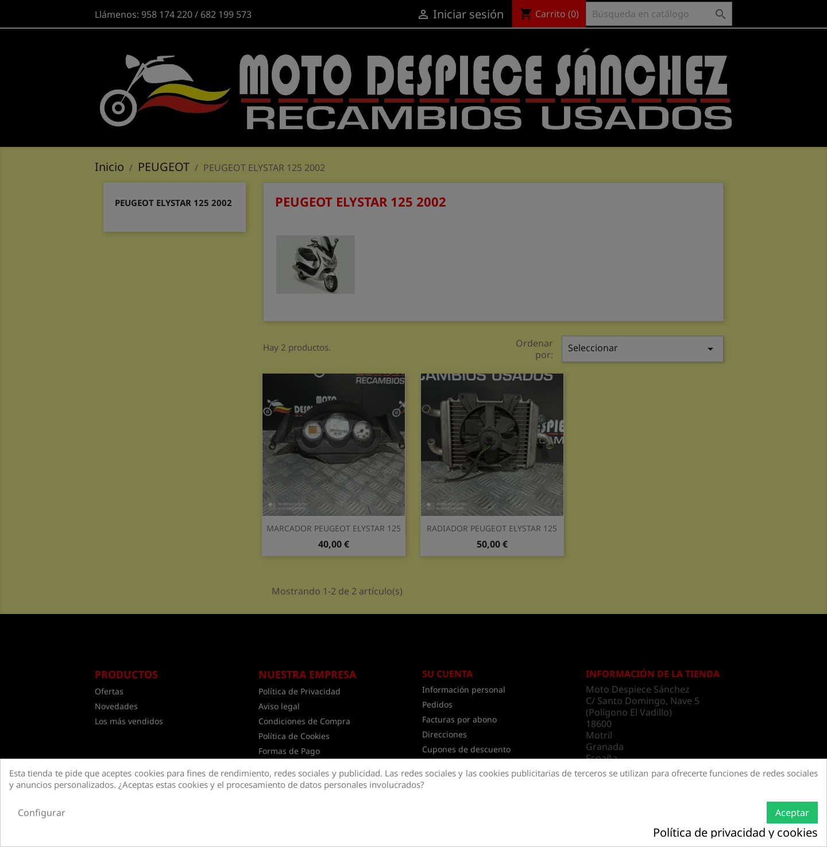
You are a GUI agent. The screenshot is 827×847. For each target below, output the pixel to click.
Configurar (41, 812)
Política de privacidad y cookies (735, 832)
